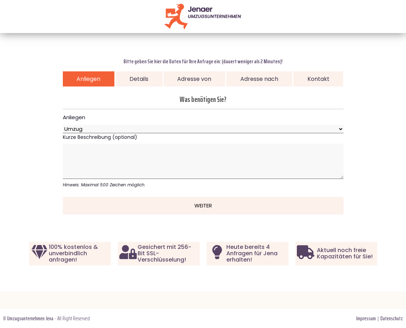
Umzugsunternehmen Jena (30, 318)
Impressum (366, 318)
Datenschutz (391, 318)
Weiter (203, 205)
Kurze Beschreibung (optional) (203, 161)
